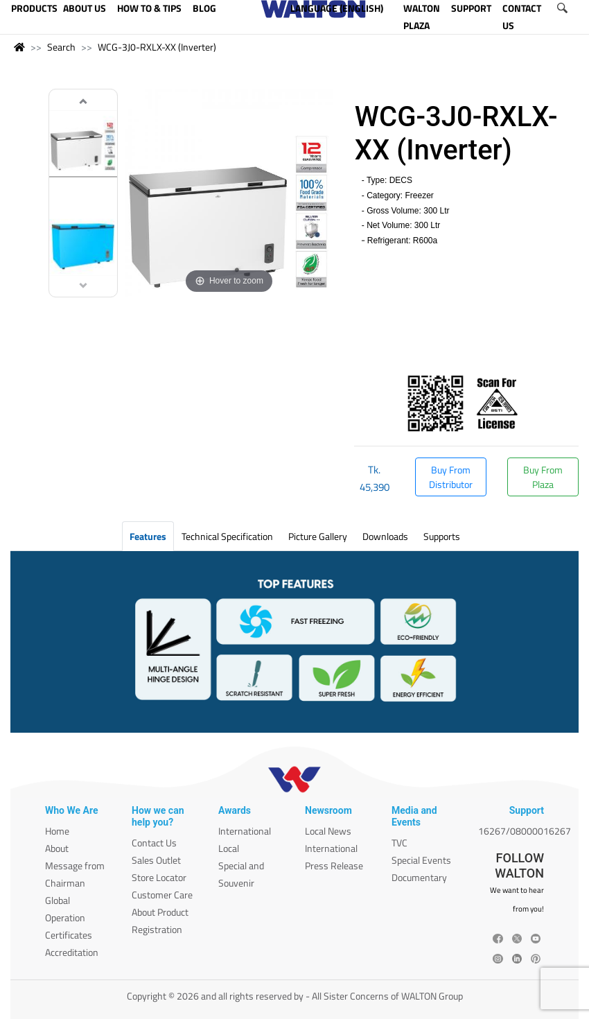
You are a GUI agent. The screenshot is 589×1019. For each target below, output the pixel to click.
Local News (328, 831)
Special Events (421, 860)
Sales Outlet (156, 860)
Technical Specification (227, 536)
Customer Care (162, 894)
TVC (399, 842)
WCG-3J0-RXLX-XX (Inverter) (157, 47)
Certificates (68, 934)
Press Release (334, 865)
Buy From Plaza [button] (543, 476)
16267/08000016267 (524, 831)
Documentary (419, 877)
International (244, 831)
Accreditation (71, 952)
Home (57, 831)
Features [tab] (148, 536)
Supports (441, 536)
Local (228, 848)
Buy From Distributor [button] (451, 476)
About (57, 848)
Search (61, 47)
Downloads (385, 536)
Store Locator (159, 877)
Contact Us (154, 842)
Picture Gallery (317, 536)
